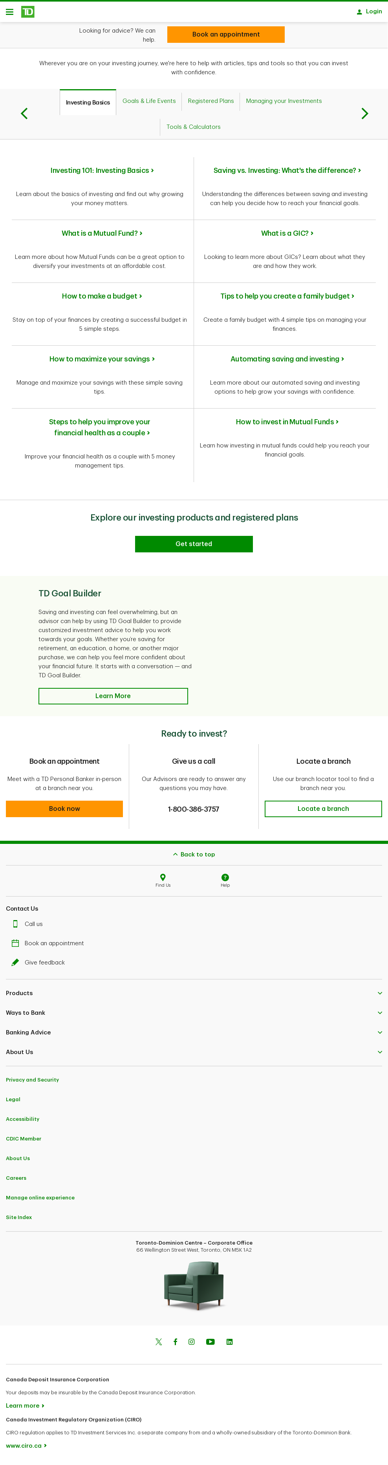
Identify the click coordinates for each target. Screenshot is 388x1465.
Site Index (19, 1220)
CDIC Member (23, 1141)
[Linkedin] (229, 1345)
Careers (16, 1180)
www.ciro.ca (24, 1449)
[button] (113, 699)
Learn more (22, 1409)
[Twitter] (159, 1345)
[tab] (88, 105)
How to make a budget (99, 299)
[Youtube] (210, 1345)
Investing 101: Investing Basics (99, 173)
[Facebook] (175, 1345)
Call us (29, 927)
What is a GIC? (285, 236)
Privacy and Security (32, 1082)
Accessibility (22, 1121)
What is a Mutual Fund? (99, 236)
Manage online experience (40, 1200)
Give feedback (40, 965)
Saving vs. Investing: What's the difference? (285, 173)
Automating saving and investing (285, 361)
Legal (13, 1102)
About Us (18, 1161)
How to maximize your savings (99, 361)
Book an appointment (49, 946)
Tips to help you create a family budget (285, 299)
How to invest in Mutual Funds (285, 424)
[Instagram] (191, 1345)
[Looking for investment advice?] (226, 34)
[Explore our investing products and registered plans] (194, 547)
